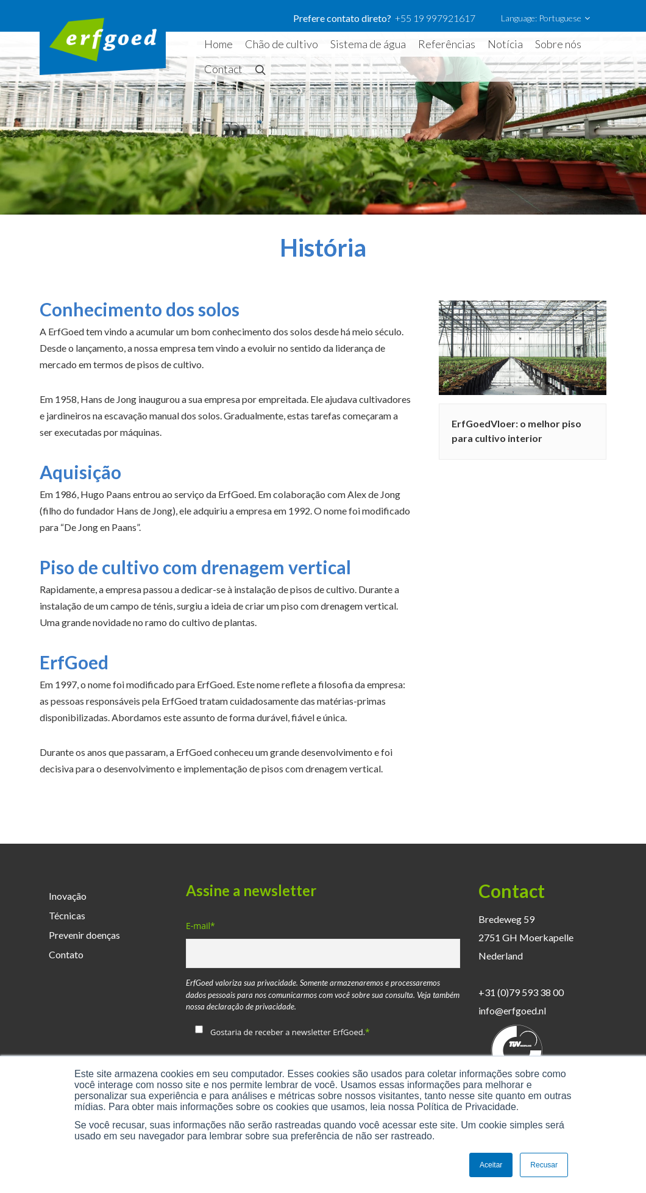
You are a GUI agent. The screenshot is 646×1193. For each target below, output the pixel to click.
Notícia (505, 44)
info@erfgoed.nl (512, 1010)
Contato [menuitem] (66, 954)
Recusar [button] (544, 1165)
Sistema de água (368, 44)
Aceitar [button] (491, 1165)
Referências (446, 44)
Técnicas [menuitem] (67, 915)
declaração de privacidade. (251, 1006)
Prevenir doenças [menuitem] (84, 935)
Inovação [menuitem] (68, 896)
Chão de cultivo (281, 44)
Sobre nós (558, 44)
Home (218, 44)
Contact (223, 69)
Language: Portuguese (545, 18)
